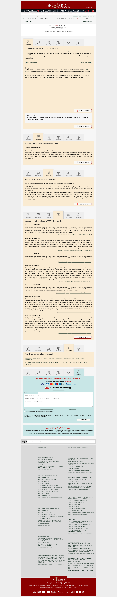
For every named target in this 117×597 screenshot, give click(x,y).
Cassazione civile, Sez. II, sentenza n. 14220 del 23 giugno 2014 (74, 234)
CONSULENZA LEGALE (87, 16)
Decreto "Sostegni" (43, 530)
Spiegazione (38, 43)
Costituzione (68, 13)
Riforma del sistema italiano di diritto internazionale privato (78, 492)
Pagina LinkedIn (83, 591)
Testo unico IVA (72, 540)
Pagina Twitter (80, 591)
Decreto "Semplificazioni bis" (46, 527)
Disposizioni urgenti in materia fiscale (79, 548)
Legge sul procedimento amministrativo (79, 470)
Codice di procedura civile (45, 459)
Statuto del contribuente (75, 561)
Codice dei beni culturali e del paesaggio (50, 487)
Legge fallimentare (73, 454)
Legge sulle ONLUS (73, 481)
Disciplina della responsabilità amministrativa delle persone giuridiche (79, 476)
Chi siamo (71, 587)
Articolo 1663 (85, 18)
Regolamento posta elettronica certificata (80, 565)
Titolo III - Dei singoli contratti (55, 51)
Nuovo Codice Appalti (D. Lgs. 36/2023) (48, 449)
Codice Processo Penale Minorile (47, 475)
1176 (48, 77)
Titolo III (63, 18)
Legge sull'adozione (44, 542)
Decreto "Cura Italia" (44, 534)
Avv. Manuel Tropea (63, 583)
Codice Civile (25, 13)
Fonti (29, 18)
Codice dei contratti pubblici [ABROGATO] (49, 489)
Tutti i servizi (90, 13)
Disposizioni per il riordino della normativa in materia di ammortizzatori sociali (51, 565)
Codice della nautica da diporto (47, 504)
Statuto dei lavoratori (44, 552)
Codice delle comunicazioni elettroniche (50, 497)
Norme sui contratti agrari (75, 461)
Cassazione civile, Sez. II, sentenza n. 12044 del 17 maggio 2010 (74, 250)
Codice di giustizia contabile (46, 502)
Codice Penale (46, 13)
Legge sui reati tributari (75, 495)
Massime (58, 43)
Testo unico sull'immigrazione (76, 508)
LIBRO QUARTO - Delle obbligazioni (41, 51)
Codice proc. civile (36, 13)
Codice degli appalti (44, 518)
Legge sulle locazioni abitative (77, 466)
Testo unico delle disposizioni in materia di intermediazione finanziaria (80, 522)
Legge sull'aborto (43, 523)
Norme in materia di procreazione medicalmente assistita (47, 545)
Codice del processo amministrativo (48, 491)
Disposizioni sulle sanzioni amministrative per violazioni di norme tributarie (81, 554)
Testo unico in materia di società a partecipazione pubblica (77, 531)
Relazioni (48, 43)
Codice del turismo (43, 493)
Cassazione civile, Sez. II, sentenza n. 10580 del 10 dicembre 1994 (74, 293)
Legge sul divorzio (43, 536)
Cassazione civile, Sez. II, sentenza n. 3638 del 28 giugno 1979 (75, 333)
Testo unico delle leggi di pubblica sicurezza (81, 512)
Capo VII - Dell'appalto (66, 51)
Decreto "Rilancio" (43, 532)
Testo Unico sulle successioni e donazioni (80, 533)
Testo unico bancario (74, 504)
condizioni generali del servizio (46, 409)
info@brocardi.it (50, 587)
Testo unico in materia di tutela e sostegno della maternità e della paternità (80, 498)
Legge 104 (41, 550)
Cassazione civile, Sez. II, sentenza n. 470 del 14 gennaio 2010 (75, 262)
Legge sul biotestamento (45, 547)
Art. (30, 21)
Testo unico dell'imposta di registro (78, 538)
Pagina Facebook (77, 591)
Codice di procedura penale (46, 469)
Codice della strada (44, 477)
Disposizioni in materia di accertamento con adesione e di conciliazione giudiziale (80, 551)
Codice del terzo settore (45, 512)
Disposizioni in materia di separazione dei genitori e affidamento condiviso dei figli (50, 521)
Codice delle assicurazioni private (48, 485)
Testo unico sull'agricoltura (76, 526)
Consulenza (79, 43)
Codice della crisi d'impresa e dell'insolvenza (51, 516)
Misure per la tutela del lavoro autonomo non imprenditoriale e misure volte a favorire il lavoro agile (51, 561)
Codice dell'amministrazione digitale (48, 508)
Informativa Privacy (58, 587)
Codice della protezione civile (47, 514)
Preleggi (40, 454)
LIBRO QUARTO (47, 18)
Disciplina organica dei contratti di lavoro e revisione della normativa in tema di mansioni (51, 554)
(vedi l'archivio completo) (58, 390)
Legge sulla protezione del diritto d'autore (80, 456)
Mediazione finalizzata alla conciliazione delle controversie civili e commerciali (79, 487)
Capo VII (76, 18)
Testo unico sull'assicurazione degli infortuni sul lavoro (78, 515)
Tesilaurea (69, 43)
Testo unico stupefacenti (75, 510)
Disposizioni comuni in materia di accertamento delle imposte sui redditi (79, 543)
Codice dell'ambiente (44, 495)
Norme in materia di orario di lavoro (78, 449)
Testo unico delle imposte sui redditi (78, 536)
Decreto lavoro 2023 (44, 525)
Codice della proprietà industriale (48, 506)
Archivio (75, 587)
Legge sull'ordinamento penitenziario (79, 489)
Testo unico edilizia (73, 506)
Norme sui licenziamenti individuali (77, 447)
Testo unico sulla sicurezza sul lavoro (79, 524)
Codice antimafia (43, 510)
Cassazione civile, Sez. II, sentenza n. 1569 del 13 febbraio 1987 (74, 312)
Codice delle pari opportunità (47, 499)
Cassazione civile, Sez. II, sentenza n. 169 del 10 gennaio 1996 (75, 281)
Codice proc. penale (57, 13)
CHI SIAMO (76, 16)
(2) (35, 55)
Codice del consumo (44, 483)
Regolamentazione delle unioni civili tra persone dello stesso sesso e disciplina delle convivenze (51, 539)
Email (25, 392)
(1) (59, 53)
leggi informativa (72, 409)
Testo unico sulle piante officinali (78, 528)
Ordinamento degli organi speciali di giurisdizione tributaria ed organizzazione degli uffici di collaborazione (80, 558)
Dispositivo (28, 137)
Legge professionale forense (76, 452)
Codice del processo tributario (47, 479)
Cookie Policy (65, 587)
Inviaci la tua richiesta (34, 433)
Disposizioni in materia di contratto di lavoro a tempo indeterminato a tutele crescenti (51, 558)
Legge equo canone (73, 468)
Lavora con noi (58, 588)
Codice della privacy (44, 481)
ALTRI (75, 13)
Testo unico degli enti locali (76, 502)
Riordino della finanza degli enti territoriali (81, 563)
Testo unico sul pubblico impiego (77, 500)
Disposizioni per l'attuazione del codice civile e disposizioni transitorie (51, 457)
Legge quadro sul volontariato (77, 479)
